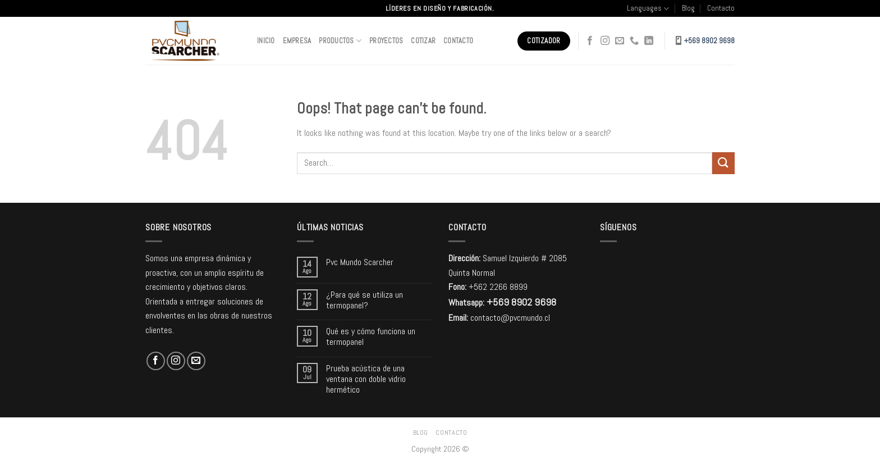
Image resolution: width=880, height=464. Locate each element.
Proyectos (386, 41)
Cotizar (423, 41)
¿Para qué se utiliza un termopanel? (364, 300)
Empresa (297, 41)
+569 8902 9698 (709, 41)
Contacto (721, 8)
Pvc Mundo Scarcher (359, 262)
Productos (340, 40)
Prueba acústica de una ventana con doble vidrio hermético (366, 379)
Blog (688, 8)
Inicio (266, 41)
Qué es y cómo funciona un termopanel (370, 336)
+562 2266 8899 (498, 287)
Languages (648, 8)
